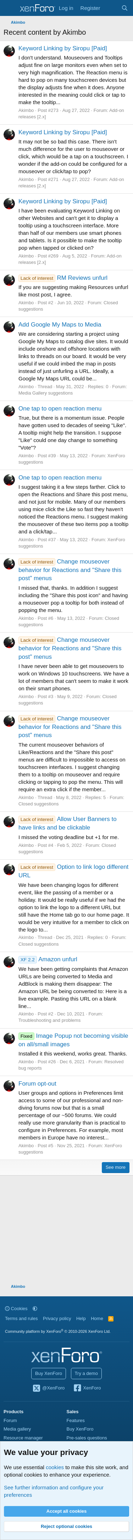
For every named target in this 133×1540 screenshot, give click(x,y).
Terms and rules (21, 1318)
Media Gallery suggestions (45, 393)
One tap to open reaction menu (59, 408)
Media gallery (17, 1429)
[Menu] (9, 8)
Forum (10, 1420)
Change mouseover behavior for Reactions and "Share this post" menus (69, 570)
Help (81, 1318)
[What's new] (110, 8)
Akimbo (26, 110)
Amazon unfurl (47, 959)
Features (76, 1420)
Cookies (16, 1308)
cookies (55, 1467)
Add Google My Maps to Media (59, 324)
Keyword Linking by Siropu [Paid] (62, 48)
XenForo (87, 1388)
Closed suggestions (38, 803)
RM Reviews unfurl (62, 277)
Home (97, 1318)
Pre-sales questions (87, 1437)
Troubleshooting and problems (49, 1020)
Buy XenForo (48, 1373)
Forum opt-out (37, 1083)
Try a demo (86, 1373)
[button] (35, 1308)
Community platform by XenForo (58, 1331)
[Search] (125, 8)
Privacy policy (57, 1318)
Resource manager (23, 1437)
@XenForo (48, 1388)
